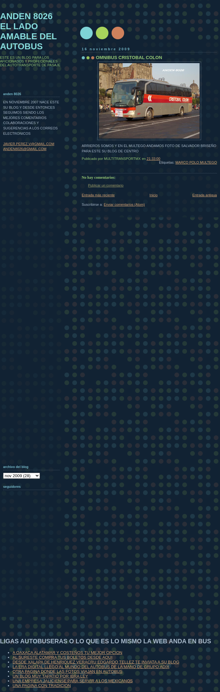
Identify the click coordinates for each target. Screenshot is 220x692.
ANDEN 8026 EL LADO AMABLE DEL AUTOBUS (28, 31)
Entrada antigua (204, 195)
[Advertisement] (34, 576)
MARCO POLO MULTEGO (196, 162)
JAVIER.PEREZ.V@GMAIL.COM (28, 144)
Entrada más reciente (98, 195)
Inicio (154, 195)
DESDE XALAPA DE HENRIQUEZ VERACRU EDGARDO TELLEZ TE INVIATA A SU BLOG (96, 662)
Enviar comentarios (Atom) (124, 204)
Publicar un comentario (106, 185)
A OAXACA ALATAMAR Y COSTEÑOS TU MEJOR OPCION (67, 652)
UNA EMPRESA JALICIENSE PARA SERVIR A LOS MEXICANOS (73, 680)
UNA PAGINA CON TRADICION (42, 685)
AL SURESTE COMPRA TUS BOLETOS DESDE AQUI (63, 657)
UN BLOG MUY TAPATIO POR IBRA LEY (50, 676)
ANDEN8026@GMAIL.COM (25, 149)
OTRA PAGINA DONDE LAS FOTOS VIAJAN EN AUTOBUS (68, 671)
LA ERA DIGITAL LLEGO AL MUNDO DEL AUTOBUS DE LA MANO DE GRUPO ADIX (91, 666)
